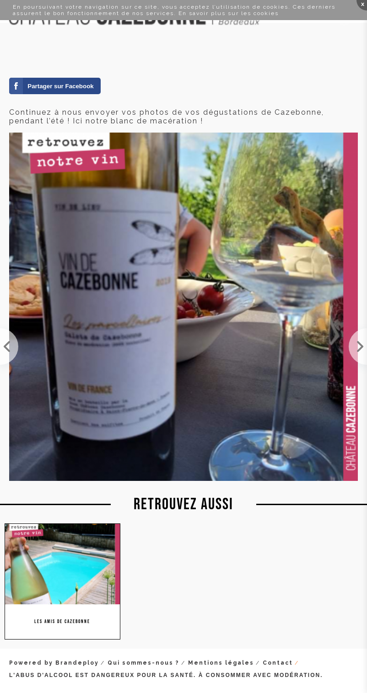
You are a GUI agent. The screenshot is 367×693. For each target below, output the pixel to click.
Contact (278, 663)
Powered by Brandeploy (54, 663)
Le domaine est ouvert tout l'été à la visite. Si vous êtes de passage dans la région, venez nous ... (358, 346)
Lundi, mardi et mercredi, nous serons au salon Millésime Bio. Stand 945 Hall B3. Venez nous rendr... (9, 346)
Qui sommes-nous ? (143, 663)
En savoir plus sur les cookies (228, 13)
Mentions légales (221, 663)
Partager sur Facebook (60, 86)
